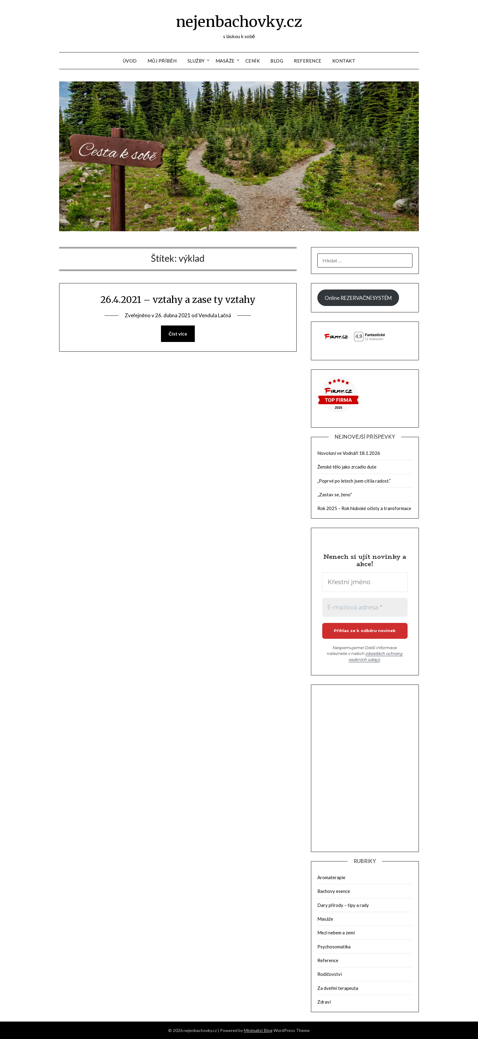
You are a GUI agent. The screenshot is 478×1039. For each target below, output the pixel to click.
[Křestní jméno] (365, 582)
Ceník (252, 60)
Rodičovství (329, 974)
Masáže (225, 60)
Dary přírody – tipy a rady (343, 905)
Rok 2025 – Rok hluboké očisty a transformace (364, 508)
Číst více (178, 333)
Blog (276, 60)
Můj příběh (162, 60)
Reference (308, 60)
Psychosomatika (334, 946)
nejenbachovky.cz (239, 22)
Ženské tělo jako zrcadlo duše (346, 466)
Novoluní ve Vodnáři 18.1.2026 (348, 453)
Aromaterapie (331, 877)
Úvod (130, 60)
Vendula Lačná (214, 315)
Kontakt (343, 60)
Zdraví (324, 1002)
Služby (196, 60)
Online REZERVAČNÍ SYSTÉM (358, 298)
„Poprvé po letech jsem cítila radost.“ (354, 481)
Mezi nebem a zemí (336, 932)
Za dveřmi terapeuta (337, 988)
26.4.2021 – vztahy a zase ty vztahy (177, 299)
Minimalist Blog (258, 1030)
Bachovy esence (333, 891)
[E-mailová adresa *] (365, 607)
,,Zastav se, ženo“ (334, 494)
